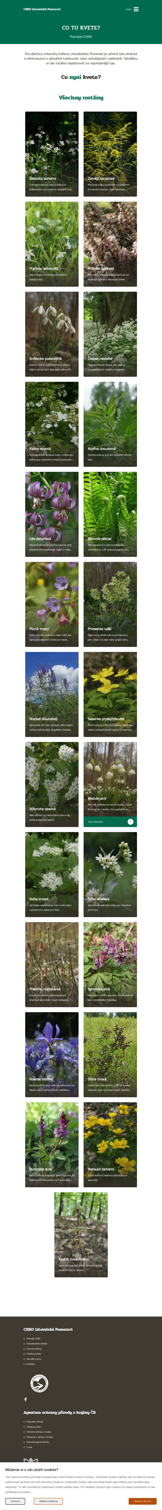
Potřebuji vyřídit (34, 1353)
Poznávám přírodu (35, 1421)
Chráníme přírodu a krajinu (39, 1431)
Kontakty (31, 1364)
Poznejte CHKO (33, 1338)
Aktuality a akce (34, 1359)
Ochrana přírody (34, 1348)
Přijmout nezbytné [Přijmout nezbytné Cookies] (48, 1501)
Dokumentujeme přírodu (38, 1442)
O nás (29, 1447)
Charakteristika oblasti (37, 1343)
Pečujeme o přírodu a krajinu (40, 1437)
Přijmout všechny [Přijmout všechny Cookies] (142, 1501)
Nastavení (15, 1501)
